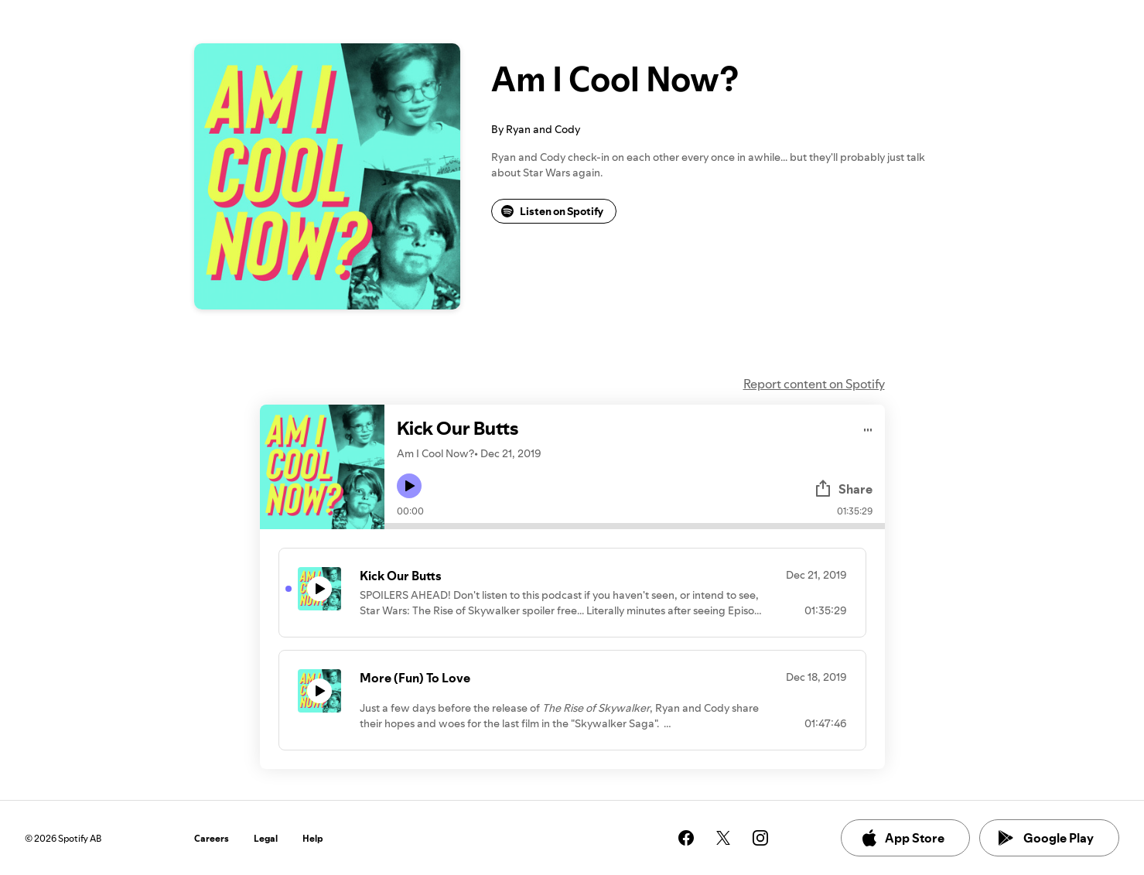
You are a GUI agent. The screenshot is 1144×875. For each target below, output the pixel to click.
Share (843, 489)
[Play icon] (409, 485)
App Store (902, 838)
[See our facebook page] (686, 838)
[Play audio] (868, 427)
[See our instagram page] (760, 838)
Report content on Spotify (814, 383)
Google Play (1046, 837)
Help (312, 838)
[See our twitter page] (723, 838)
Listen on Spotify (552, 211)
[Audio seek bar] (634, 526)
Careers (211, 838)
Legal (266, 838)
